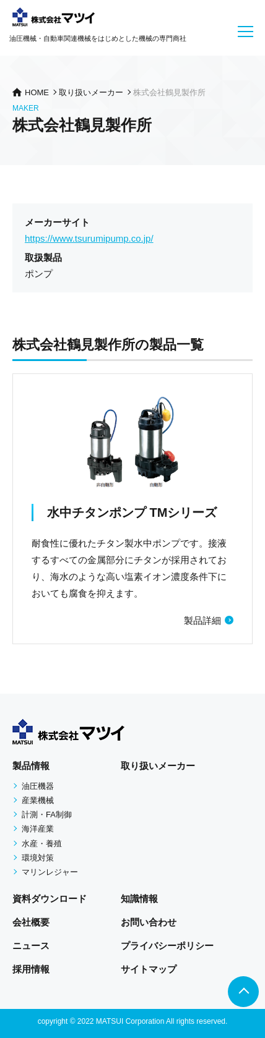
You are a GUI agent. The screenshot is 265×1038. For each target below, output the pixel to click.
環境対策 (38, 857)
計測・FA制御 (47, 814)
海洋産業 (38, 828)
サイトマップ (148, 969)
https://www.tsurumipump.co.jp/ (89, 238)
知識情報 (139, 898)
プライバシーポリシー (167, 945)
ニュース (31, 945)
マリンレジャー (50, 872)
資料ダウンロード (49, 898)
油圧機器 (38, 786)
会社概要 (31, 922)
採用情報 (31, 969)
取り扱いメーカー (158, 765)
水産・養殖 (42, 843)
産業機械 (38, 800)
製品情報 (31, 765)
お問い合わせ (148, 922)
